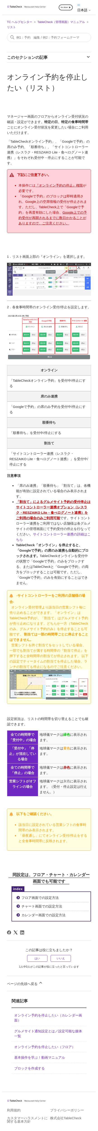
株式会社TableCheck (65, 1118)
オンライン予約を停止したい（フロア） (44, 1047)
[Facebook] (9, 932)
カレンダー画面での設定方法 (43, 915)
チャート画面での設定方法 (41, 906)
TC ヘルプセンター (19, 22)
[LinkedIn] (22, 932)
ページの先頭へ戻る (25, 983)
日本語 (84, 10)
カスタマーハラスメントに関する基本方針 (27, 1119)
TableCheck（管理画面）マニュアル (61, 22)
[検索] (49, 37)
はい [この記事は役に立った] (37, 958)
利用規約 (14, 1110)
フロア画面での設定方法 (40, 898)
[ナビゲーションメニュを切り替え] (78, 5)
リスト (11, 27)
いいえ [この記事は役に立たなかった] (61, 958)
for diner (64, 7)
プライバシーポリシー (67, 1110)
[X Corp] (16, 932)
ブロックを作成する (29, 1068)
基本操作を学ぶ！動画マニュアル (39, 1057)
